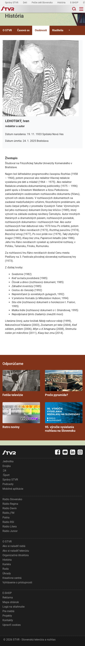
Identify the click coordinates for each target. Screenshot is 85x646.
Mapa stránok (10, 602)
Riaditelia (57, 30)
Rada (5, 568)
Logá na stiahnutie (13, 606)
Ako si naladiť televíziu (15, 550)
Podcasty (8, 484)
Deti (25, 2)
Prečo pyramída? (63, 383)
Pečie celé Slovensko (42, 2)
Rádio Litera (9, 526)
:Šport (6, 475)
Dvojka (6, 466)
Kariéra (6, 564)
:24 (4, 470)
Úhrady (6, 573)
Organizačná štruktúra (15, 555)
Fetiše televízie (21, 383)
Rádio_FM (8, 512)
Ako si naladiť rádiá (13, 546)
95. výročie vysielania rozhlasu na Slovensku (63, 417)
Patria (6, 517)
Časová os (23, 30)
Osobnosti (41, 30)
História (61, 2)
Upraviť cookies (11, 624)
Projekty (7, 615)
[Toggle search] (74, 9)
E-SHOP (74, 2)
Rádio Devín (9, 508)
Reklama (7, 597)
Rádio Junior (10, 531)
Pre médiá (8, 611)
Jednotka (8, 461)
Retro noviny (21, 415)
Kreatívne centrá (12, 578)
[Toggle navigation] (81, 9)
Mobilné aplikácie (12, 488)
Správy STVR (12, 2)
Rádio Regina (10, 503)
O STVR (7, 30)
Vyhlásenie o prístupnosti (17, 582)
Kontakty (7, 620)
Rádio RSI (8, 522)
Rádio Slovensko (12, 499)
